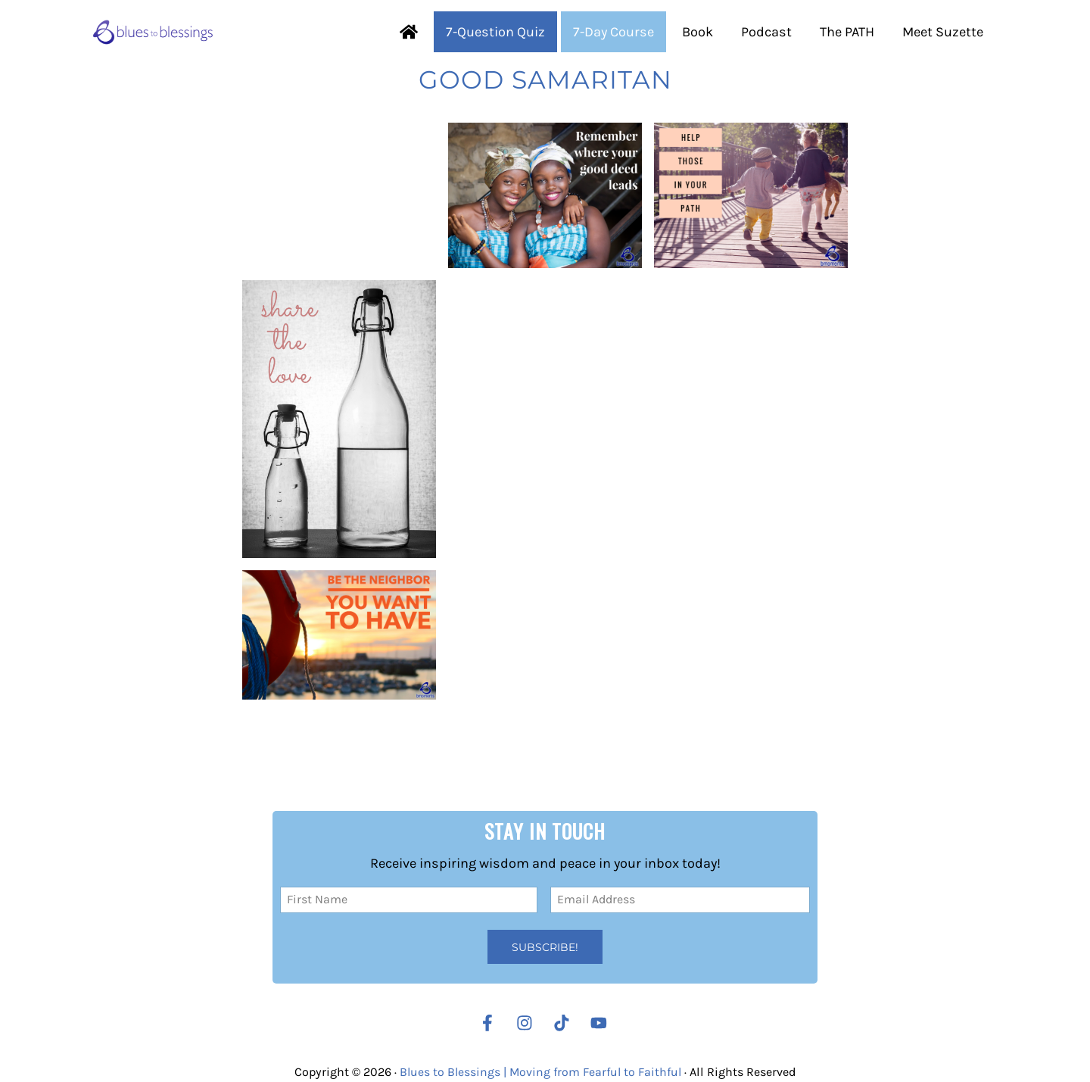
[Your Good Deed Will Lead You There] (545, 228)
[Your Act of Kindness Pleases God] (339, 452)
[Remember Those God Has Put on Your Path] (751, 228)
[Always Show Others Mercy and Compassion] (339, 667)
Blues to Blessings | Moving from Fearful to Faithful (540, 1072)
